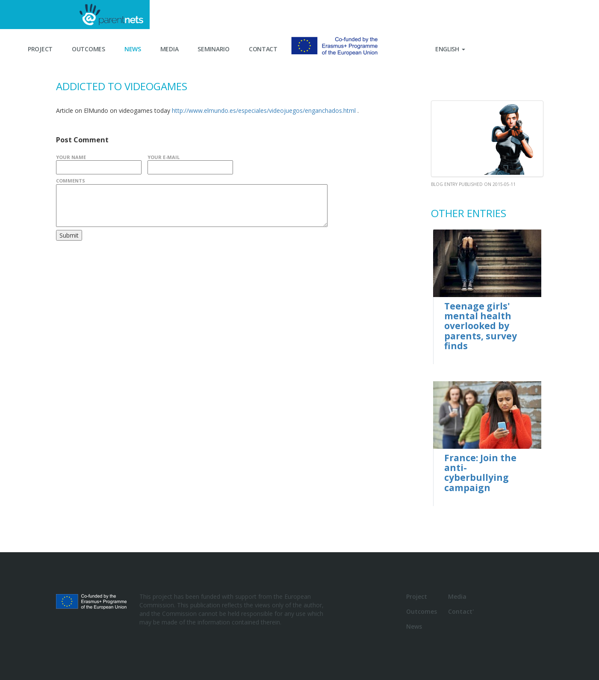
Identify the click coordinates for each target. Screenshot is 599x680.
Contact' (461, 611)
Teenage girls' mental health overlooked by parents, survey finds (480, 325)
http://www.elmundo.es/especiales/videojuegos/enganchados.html (264, 110)
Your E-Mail (164, 157)
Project (40, 49)
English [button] (450, 49)
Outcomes (88, 49)
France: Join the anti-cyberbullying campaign (480, 472)
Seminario (213, 49)
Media (169, 49)
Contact (263, 49)
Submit (69, 235)
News (132, 49)
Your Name (71, 157)
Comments (70, 180)
